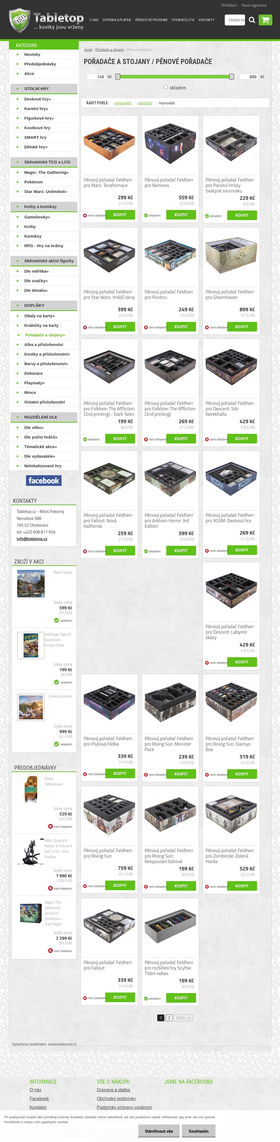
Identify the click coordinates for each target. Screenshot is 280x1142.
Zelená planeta (60, 696)
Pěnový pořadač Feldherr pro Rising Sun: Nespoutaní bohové (169, 856)
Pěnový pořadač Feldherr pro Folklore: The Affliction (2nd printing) (170, 408)
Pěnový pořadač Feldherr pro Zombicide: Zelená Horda (230, 856)
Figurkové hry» (39, 118)
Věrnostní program (151, 20)
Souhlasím (199, 1131)
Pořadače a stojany (109, 49)
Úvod (88, 49)
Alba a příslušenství (43, 344)
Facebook (39, 1098)
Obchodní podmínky (116, 1098)
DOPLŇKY (34, 305)
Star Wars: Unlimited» (45, 191)
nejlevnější (122, 103)
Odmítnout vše (159, 1131)
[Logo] (46, 20)
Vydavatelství (183, 20)
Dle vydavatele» (39, 456)
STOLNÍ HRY (36, 88)
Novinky (32, 54)
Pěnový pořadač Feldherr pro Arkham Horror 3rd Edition (169, 520)
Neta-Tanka (63, 572)
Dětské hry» (36, 147)
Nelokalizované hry (43, 465)
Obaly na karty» (39, 315)
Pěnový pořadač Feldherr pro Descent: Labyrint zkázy (230, 632)
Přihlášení (229, 5)
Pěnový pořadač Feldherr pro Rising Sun (108, 853)
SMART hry (35, 137)
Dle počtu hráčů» (41, 437)
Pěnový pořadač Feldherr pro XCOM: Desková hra (230, 517)
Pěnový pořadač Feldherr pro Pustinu (169, 294)
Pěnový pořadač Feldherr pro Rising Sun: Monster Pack (169, 744)
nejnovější (167, 103)
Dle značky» (36, 280)
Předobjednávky (40, 64)
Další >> (183, 1018)
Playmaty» (34, 382)
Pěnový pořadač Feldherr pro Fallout (108, 965)
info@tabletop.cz (32, 539)
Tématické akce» (40, 446)
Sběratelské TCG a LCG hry (47, 163)
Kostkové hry (37, 127)
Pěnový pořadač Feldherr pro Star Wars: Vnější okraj (109, 294)
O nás (93, 20)
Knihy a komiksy (40, 206)
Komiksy (33, 236)
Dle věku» (33, 427)
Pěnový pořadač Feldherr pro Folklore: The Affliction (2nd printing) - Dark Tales (109, 408)
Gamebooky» (37, 217)
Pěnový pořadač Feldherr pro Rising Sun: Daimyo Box (230, 744)
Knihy (30, 226)
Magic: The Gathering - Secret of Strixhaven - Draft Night (53, 913)
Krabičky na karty (41, 325)
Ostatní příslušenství (44, 402)
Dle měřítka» (36, 271)
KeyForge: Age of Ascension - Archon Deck (57, 639)
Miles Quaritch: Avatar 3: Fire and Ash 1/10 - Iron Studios (58, 849)
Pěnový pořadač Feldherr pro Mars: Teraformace (108, 182)
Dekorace (33, 373)
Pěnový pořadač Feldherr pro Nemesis (169, 182)
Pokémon (33, 182)
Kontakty (206, 20)
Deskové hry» (37, 99)
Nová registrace (254, 5)
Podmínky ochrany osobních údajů (124, 1109)
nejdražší (145, 103)
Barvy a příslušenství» (46, 363)
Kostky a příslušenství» (47, 354)
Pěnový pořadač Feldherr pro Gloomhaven (230, 294)
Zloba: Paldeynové (53, 781)
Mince (30, 392)
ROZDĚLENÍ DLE (40, 417)
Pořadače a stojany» (45, 335)
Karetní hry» (36, 108)
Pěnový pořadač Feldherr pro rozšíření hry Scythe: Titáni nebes (169, 968)
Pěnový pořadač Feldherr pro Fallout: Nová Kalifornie (108, 520)
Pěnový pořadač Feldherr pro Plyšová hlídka (108, 741)
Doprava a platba (117, 20)
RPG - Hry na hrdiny (43, 245)
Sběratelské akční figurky (49, 260)
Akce (29, 73)
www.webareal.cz (62, 1044)
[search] (251, 21)
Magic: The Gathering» (46, 172)
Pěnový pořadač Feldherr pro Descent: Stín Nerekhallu (230, 408)
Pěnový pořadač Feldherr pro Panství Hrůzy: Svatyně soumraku (230, 185)
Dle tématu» (36, 290)
